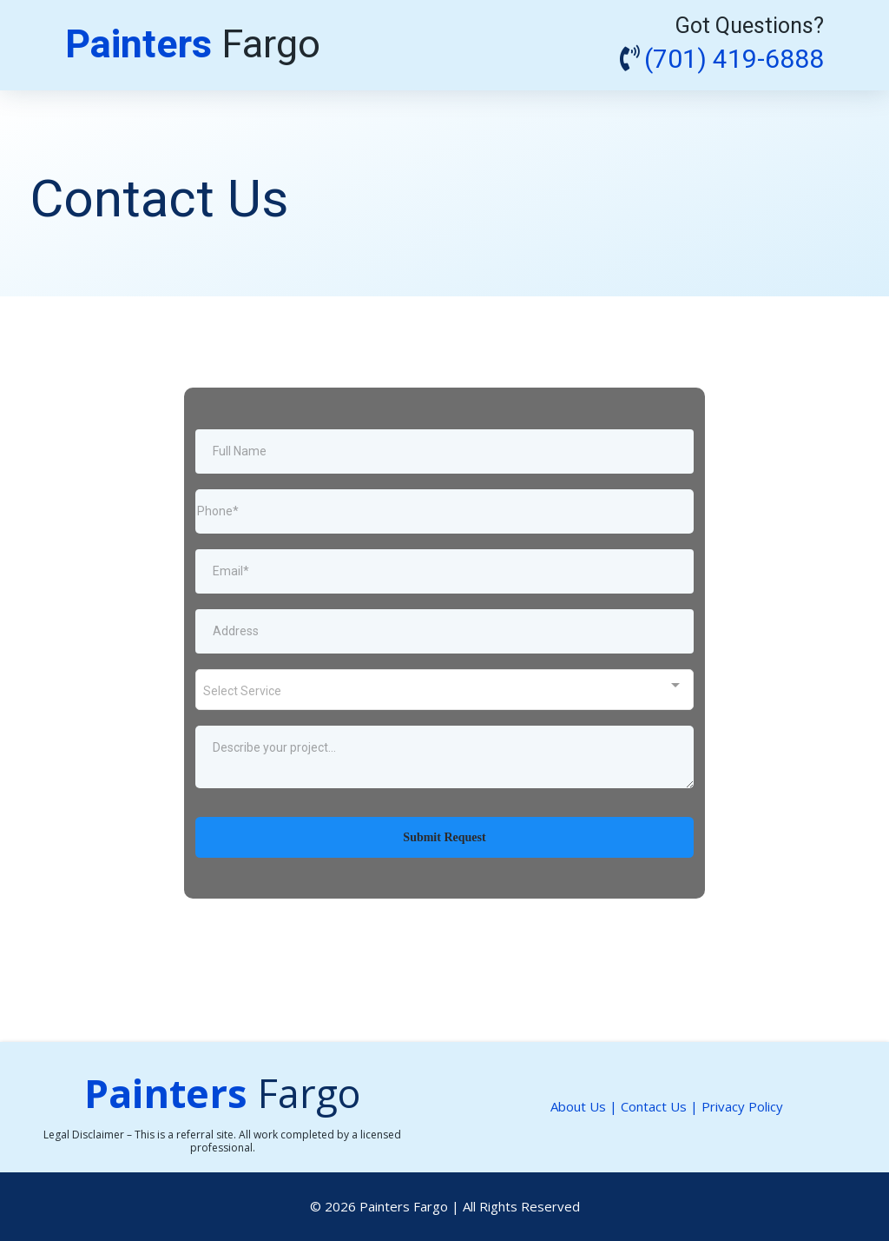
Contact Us (655, 1106)
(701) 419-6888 (734, 60)
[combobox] (444, 689)
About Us (578, 1106)
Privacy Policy (742, 1106)
